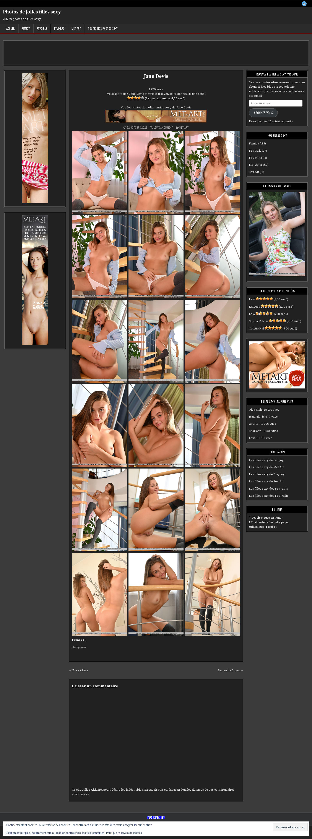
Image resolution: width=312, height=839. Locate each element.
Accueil (10, 28)
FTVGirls (42, 28)
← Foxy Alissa (78, 670)
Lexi (252, 299)
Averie (253, 424)
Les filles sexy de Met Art (266, 467)
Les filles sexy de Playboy (267, 474)
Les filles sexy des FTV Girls (268, 488)
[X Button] (304, 3)
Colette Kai (256, 328)
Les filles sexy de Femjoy (266, 460)
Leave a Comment (163, 127)
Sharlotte (255, 431)
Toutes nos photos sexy (103, 28)
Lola (252, 314)
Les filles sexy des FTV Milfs (269, 496)
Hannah (254, 417)
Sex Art (254, 172)
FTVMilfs (59, 28)
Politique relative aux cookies (124, 832)
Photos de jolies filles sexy (32, 12)
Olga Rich (255, 409)
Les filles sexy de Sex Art (266, 481)
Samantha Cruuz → (230, 670)
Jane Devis (156, 76)
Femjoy (26, 28)
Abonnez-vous (263, 112)
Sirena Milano (258, 321)
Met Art (76, 28)
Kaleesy (254, 306)
